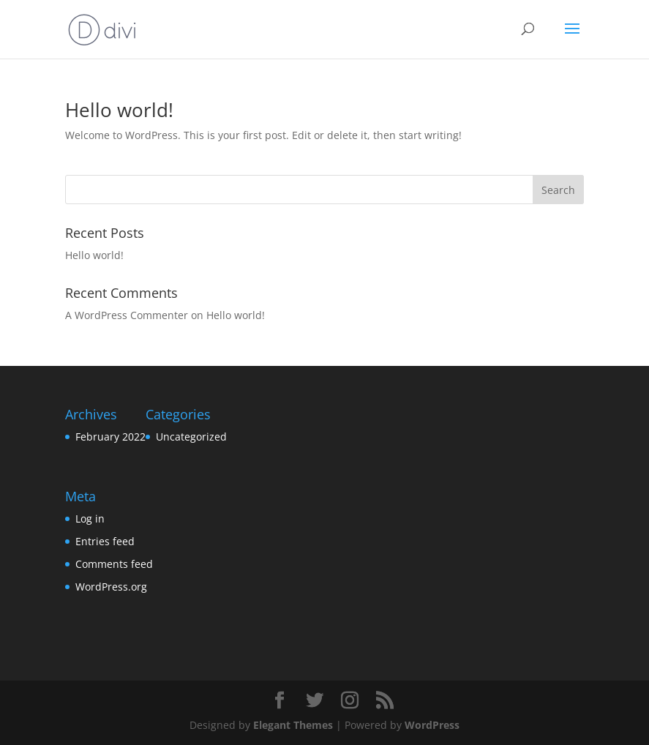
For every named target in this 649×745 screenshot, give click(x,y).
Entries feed (105, 541)
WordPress (432, 725)
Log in (90, 518)
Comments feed (114, 564)
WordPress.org (111, 587)
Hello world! (119, 110)
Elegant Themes (293, 725)
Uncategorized (191, 436)
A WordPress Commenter (126, 315)
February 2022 (110, 436)
